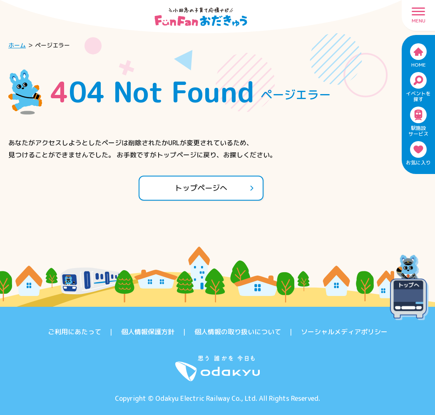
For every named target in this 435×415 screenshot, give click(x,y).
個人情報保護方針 (147, 331)
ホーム (17, 45)
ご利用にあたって (74, 331)
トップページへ (214, 188)
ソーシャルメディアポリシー (344, 331)
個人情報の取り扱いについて (237, 331)
